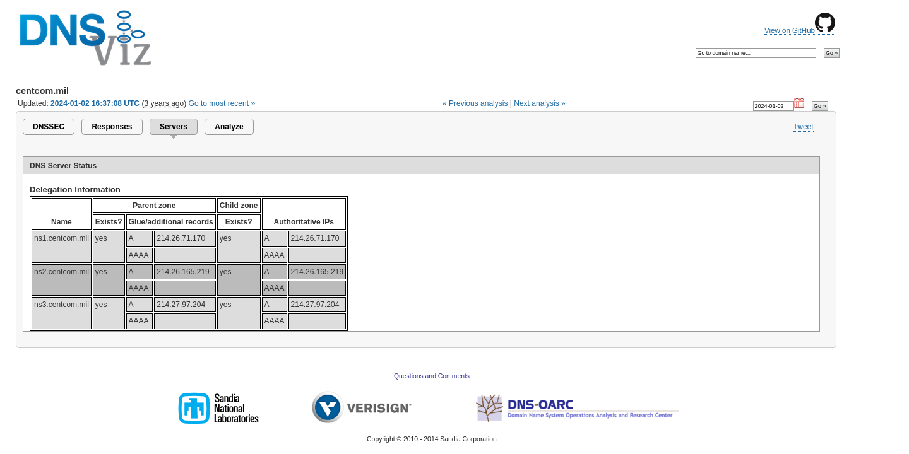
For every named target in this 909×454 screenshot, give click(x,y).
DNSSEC (48, 126)
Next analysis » (539, 103)
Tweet (803, 126)
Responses (112, 126)
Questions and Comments (432, 376)
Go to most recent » (222, 103)
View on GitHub (799, 30)
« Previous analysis (475, 103)
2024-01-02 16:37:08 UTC (95, 103)
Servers (173, 126)
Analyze (229, 126)
